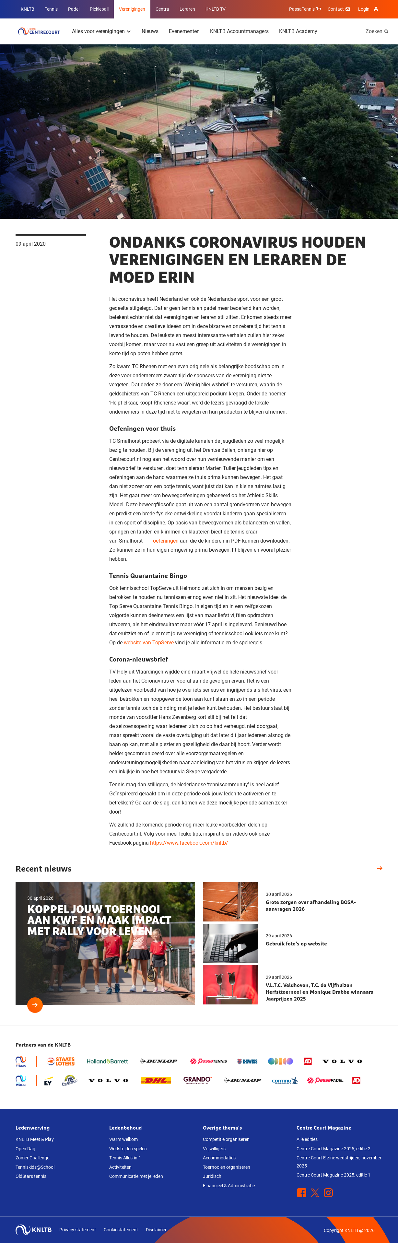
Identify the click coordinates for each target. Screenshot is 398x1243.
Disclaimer (156, 1229)
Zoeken (374, 31)
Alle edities (307, 1139)
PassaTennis (305, 9)
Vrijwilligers (214, 1148)
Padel (73, 9)
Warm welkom (123, 1139)
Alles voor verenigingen (98, 31)
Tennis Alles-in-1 (125, 1157)
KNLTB (27, 9)
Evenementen (184, 31)
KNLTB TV (215, 9)
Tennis (51, 9)
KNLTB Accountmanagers (239, 31)
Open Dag (25, 1148)
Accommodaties (219, 1157)
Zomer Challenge (32, 1157)
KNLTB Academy (298, 31)
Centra (162, 9)
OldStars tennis (31, 1176)
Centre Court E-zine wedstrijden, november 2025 (339, 1161)
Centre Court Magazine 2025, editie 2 (333, 1148)
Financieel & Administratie (229, 1185)
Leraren (187, 9)
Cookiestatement (121, 1229)
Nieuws (150, 31)
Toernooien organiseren (226, 1167)
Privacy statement (77, 1229)
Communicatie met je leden (136, 1176)
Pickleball (99, 9)
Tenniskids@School (35, 1167)
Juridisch (212, 1176)
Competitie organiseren (226, 1139)
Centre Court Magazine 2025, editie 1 (333, 1175)
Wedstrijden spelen (128, 1148)
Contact (340, 9)
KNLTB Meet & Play (35, 1139)
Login (369, 9)
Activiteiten (120, 1167)
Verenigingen (132, 9)
